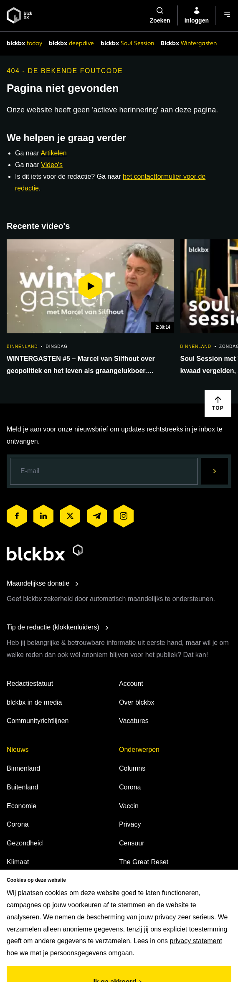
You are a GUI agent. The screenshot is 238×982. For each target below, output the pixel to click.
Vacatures (134, 720)
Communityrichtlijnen (38, 720)
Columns (132, 768)
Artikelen (53, 153)
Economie (21, 805)
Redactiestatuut (30, 683)
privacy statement (196, 940)
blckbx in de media (34, 702)
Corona (17, 824)
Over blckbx (136, 702)
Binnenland (23, 768)
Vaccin (129, 805)
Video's (52, 164)
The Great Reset (143, 861)
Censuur (131, 843)
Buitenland (22, 787)
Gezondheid (25, 843)
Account (131, 683)
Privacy (130, 824)
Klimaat (18, 861)
